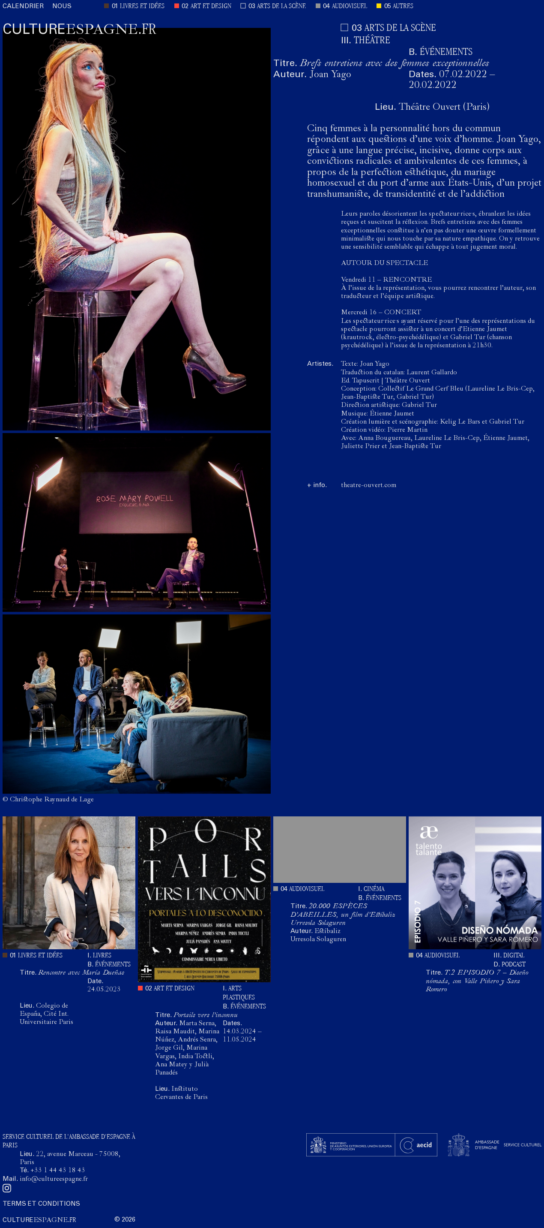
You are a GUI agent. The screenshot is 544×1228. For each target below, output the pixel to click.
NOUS (62, 6)
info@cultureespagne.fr (54, 1179)
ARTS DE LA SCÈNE (281, 6)
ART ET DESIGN (211, 6)
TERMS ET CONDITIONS (41, 1204)
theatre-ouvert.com (368, 485)
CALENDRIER (23, 6)
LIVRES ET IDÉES (142, 6)
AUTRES (403, 6)
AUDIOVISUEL (349, 6)
